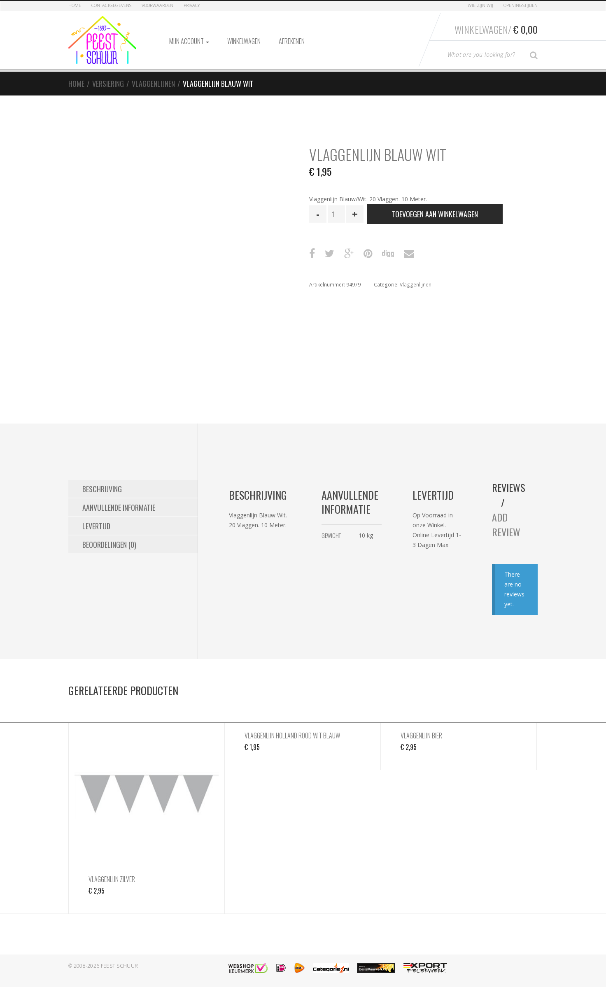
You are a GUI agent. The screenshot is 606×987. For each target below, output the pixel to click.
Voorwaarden (157, 5)
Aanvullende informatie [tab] (118, 507)
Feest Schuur (119, 965)
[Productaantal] (336, 214)
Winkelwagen (244, 41)
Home (74, 5)
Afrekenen (292, 41)
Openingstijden (520, 5)
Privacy (192, 5)
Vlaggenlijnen (153, 83)
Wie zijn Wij (480, 5)
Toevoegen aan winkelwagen (435, 214)
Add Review (506, 524)
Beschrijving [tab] (102, 489)
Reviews (508, 487)
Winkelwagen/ (496, 29)
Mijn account (189, 41)
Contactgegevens (111, 5)
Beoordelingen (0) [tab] (109, 544)
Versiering (108, 83)
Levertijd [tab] (96, 526)
